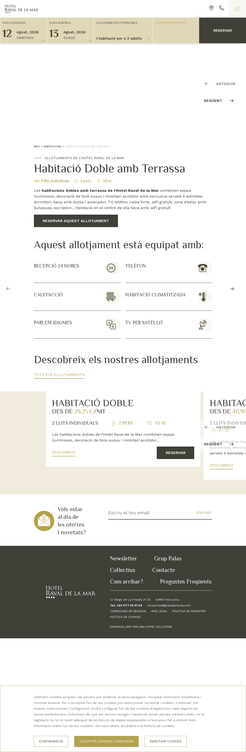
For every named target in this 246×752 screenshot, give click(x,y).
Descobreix (63, 566)
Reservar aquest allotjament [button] (76, 220)
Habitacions (53, 146)
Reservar (222, 30)
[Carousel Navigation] (222, 91)
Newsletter (123, 672)
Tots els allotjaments (59, 374)
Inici (37, 146)
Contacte (163, 683)
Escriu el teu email (129, 626)
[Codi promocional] (174, 22)
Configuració (51, 741)
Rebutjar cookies (166, 741)
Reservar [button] (175, 566)
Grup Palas (168, 672)
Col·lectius (122, 683)
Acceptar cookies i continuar (106, 741)
